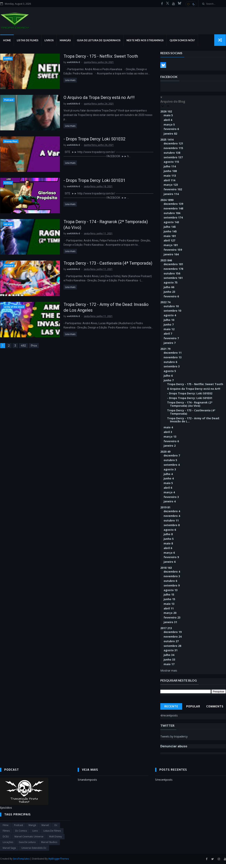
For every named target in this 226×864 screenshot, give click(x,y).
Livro (35, 831)
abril (168, 120)
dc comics (21, 831)
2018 (166, 568)
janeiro (170, 134)
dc (55, 825)
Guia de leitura (27, 842)
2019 (166, 507)
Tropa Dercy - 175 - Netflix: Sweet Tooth (97, 56)
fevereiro (171, 129)
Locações (8, 842)
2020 (166, 452)
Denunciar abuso (174, 746)
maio (168, 115)
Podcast (8, 100)
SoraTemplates (21, 859)
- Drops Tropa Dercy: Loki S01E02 (91, 139)
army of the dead (14, 307)
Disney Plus (10, 141)
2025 (167, 140)
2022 (166, 302)
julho (170, 166)
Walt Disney (55, 836)
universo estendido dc (33, 848)
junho (170, 171)
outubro (172, 153)
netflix (7, 58)
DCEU (6, 836)
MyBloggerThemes (58, 859)
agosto (171, 162)
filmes (6, 831)
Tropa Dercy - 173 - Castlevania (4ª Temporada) (105, 263)
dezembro (173, 143)
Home (7, 40)
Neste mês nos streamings (144, 40)
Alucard (8, 266)
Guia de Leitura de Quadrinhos (98, 40)
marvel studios (49, 842)
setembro (173, 157)
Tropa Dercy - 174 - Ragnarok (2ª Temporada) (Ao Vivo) (189, 404)
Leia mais (66, 80)
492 (23, 346)
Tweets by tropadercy (174, 736)
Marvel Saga (9, 848)
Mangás (65, 40)
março (169, 125)
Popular (193, 707)
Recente (171, 707)
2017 (166, 628)
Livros (49, 40)
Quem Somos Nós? (182, 40)
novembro (173, 148)
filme (5, 825)
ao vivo (8, 224)
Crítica (8, 183)
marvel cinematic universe (28, 836)
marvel (45, 825)
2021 (166, 349)
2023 (166, 260)
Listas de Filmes (27, 40)
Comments (215, 707)
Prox (34, 346)
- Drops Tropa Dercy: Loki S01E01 (91, 180)
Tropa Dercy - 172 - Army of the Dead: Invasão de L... (193, 420)
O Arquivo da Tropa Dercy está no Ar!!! (96, 97)
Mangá (32, 825)
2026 (166, 111)
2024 (167, 200)
